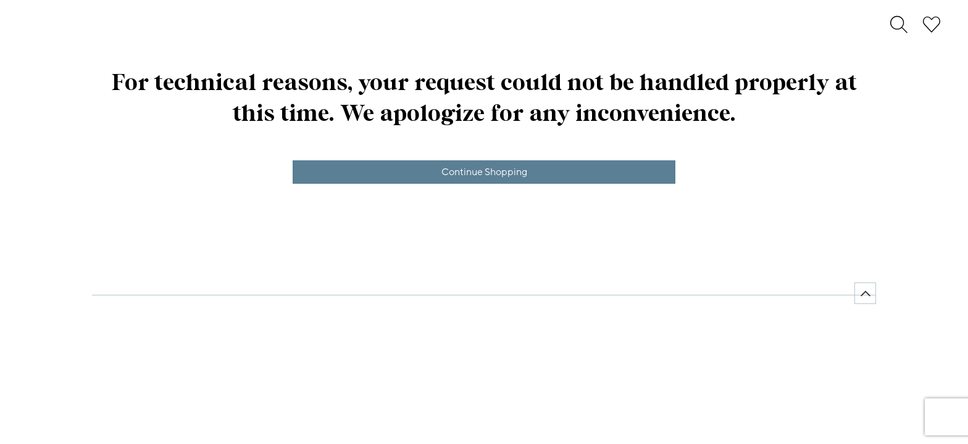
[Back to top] (865, 293)
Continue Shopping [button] (484, 172)
